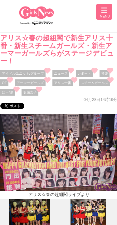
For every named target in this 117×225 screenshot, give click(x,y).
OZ (4, 83)
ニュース (61, 73)
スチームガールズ (94, 83)
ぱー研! (7, 92)
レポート (84, 73)
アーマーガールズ (30, 83)
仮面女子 (30, 92)
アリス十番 (62, 83)
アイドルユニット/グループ (23, 73)
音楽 (104, 73)
